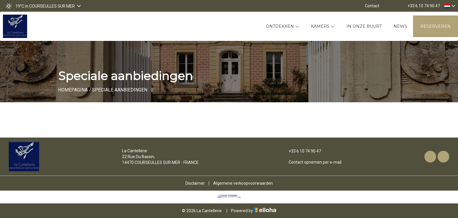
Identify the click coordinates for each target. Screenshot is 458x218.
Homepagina (73, 90)
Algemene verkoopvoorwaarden (243, 183)
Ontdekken (282, 26)
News (400, 26)
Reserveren (435, 26)
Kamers (323, 26)
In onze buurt (364, 26)
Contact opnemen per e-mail (311, 162)
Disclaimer (195, 183)
